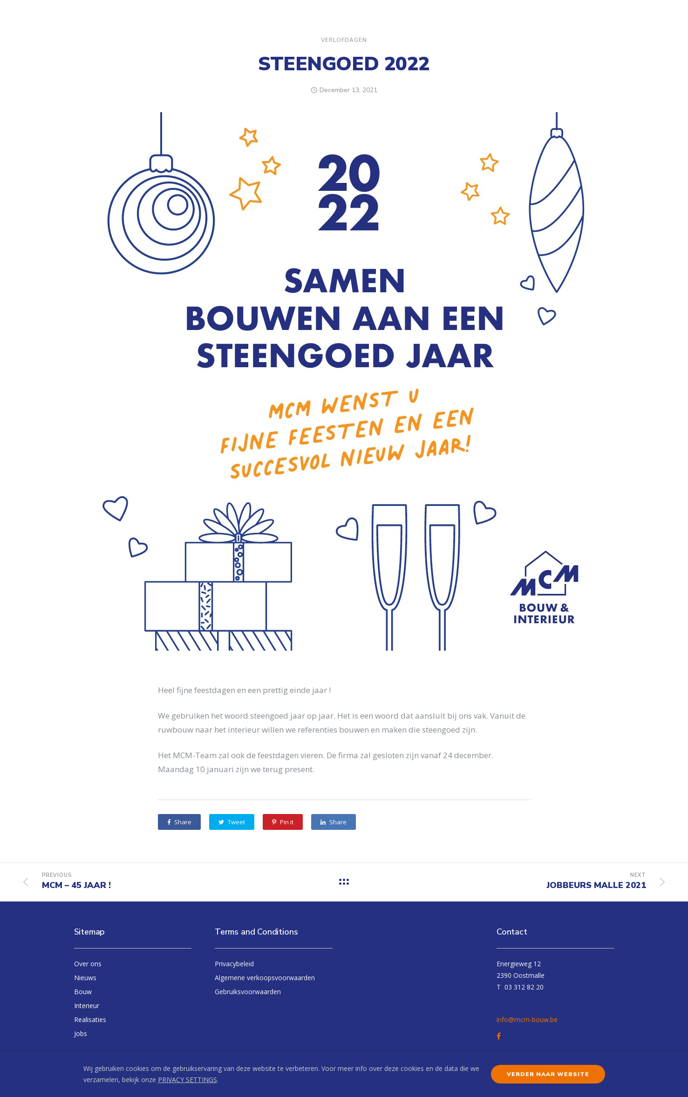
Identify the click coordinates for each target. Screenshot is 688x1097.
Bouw (83, 991)
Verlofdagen (344, 40)
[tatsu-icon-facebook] (500, 1036)
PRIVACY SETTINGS (187, 1079)
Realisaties (90, 1019)
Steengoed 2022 (344, 64)
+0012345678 (517, 1005)
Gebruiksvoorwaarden (248, 991)
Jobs (80, 1033)
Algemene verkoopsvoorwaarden (265, 977)
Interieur (86, 1005)
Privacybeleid (234, 963)
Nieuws (85, 977)
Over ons (88, 963)
